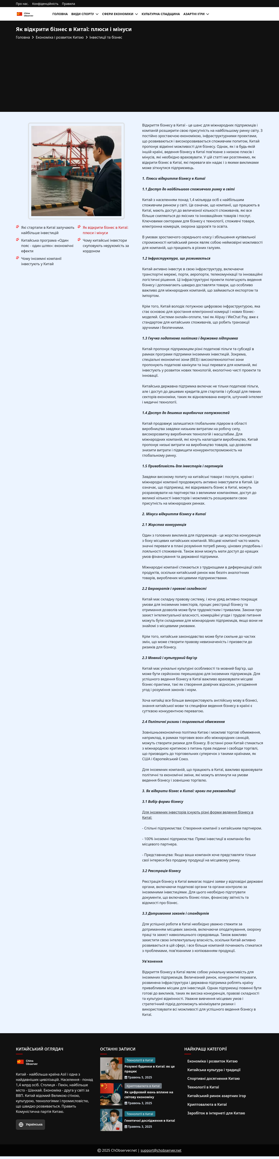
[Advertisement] (140, 73)
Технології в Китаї (140, 1060)
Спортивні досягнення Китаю (213, 1078)
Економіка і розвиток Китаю (212, 1061)
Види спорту (82, 14)
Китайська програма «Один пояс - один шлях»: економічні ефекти (47, 245)
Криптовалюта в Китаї (143, 1087)
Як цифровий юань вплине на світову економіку (149, 1096)
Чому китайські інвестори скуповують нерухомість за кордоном (106, 245)
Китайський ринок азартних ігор (216, 1095)
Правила (68, 4)
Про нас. (22, 4)
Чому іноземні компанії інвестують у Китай (41, 261)
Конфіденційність (45, 4)
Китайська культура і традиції (214, 1069)
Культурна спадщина (161, 14)
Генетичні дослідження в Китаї (147, 1123)
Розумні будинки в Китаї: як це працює (150, 1069)
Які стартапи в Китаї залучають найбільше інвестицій (47, 230)
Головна (60, 14)
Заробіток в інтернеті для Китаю (216, 1113)
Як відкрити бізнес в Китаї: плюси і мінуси (105, 230)
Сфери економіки (117, 14)
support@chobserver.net (160, 1153)
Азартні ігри (194, 14)
